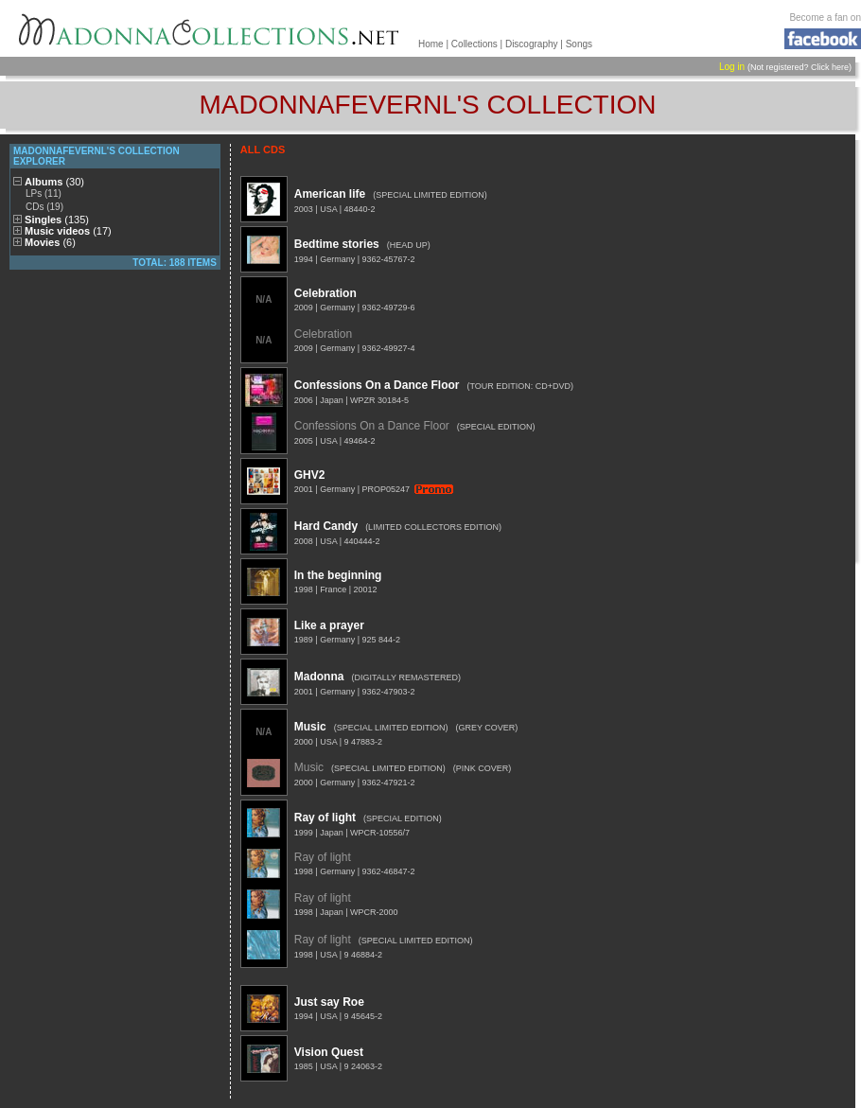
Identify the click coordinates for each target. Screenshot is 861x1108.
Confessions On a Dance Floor (377, 385)
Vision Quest (328, 1052)
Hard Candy (326, 526)
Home (431, 44)
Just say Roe (329, 1002)
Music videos (68, 231)
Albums (54, 181)
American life (329, 194)
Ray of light (325, 817)
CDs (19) (44, 207)
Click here (830, 67)
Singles (57, 219)
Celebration (325, 293)
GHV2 (309, 475)
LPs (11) (44, 193)
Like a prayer (329, 625)
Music (310, 726)
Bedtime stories (336, 244)
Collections (474, 44)
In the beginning (338, 575)
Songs (579, 44)
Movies (50, 242)
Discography (531, 44)
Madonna (319, 676)
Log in (732, 67)
